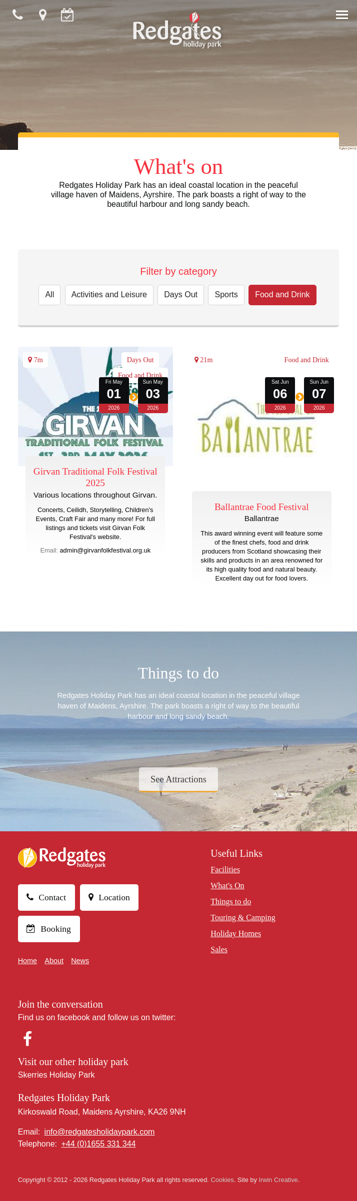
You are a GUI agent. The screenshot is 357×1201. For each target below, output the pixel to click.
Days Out (181, 294)
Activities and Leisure (109, 294)
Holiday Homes (235, 933)
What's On (227, 885)
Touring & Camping (243, 917)
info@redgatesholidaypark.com (99, 1132)
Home (27, 961)
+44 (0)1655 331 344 (98, 1144)
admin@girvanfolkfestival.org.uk (105, 550)
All (49, 294)
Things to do (230, 901)
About (54, 961)
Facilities (225, 869)
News (80, 961)
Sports (226, 294)
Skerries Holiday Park (56, 1075)
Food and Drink (282, 294)
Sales (219, 949)
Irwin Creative (278, 1180)
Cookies (222, 1180)
